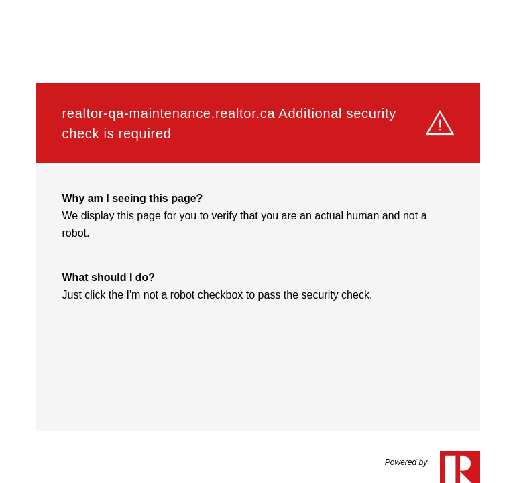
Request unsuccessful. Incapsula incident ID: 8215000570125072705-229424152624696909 (257, 241)
